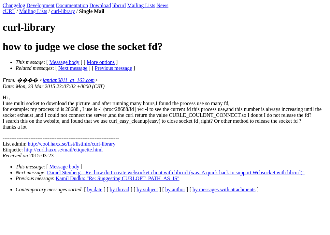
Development (40, 5)
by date (95, 189)
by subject (147, 189)
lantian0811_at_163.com (68, 80)
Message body (64, 62)
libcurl (119, 5)
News (162, 5)
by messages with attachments (224, 189)
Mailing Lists (141, 5)
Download (100, 5)
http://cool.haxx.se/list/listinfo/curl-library (71, 144)
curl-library (63, 11)
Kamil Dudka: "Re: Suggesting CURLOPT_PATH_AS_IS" (117, 178)
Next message (72, 68)
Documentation (72, 5)
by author (175, 189)
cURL (9, 11)
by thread (119, 189)
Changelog (14, 5)
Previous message (113, 68)
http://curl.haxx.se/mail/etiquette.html (63, 149)
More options (101, 62)
